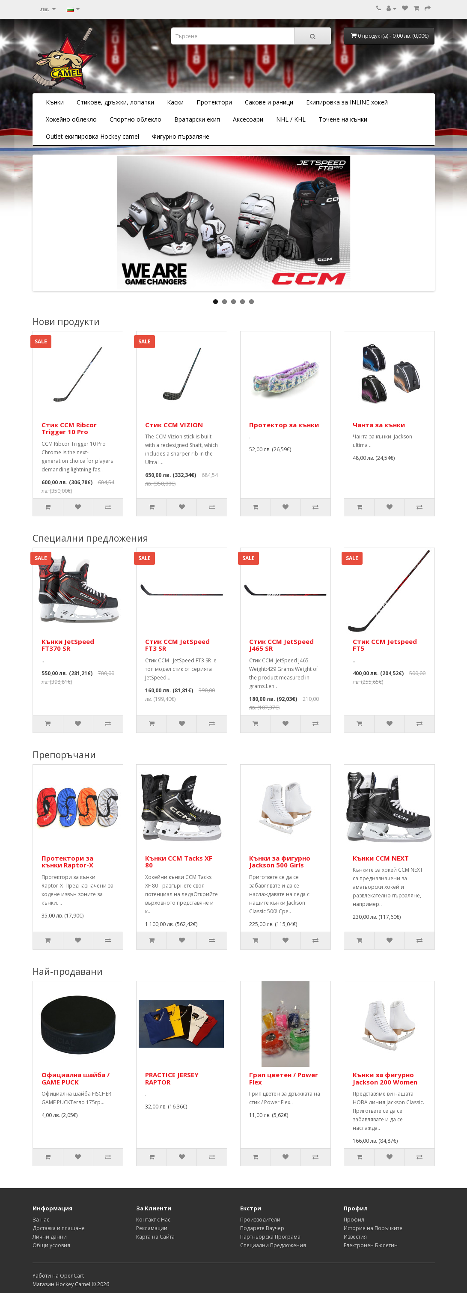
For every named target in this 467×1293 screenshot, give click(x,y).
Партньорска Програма (270, 1236)
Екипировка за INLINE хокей (347, 102)
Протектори (214, 102)
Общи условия (51, 1245)
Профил (354, 1219)
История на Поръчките (373, 1228)
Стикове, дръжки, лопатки (115, 102)
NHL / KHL (291, 119)
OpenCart (72, 1275)
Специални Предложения (273, 1245)
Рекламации (151, 1228)
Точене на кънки (342, 119)
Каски (175, 102)
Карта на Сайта (155, 1236)
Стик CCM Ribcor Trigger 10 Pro (69, 428)
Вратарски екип (197, 119)
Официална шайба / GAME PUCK (76, 1078)
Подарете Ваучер (262, 1228)
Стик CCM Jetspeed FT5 (385, 645)
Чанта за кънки (379, 424)
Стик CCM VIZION (174, 424)
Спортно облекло (135, 119)
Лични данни (50, 1236)
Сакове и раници (269, 102)
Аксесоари (248, 119)
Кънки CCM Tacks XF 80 (178, 862)
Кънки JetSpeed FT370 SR (68, 645)
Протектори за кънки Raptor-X (69, 862)
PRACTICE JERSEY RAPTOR (172, 1078)
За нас (41, 1219)
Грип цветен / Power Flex (283, 1078)
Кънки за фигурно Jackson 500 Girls (279, 862)
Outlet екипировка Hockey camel (92, 136)
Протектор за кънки (284, 424)
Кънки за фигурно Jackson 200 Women (385, 1078)
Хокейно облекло (71, 119)
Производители (260, 1219)
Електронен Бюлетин (371, 1245)
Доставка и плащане (59, 1228)
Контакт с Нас (153, 1219)
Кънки (55, 102)
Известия (355, 1236)
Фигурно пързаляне (180, 136)
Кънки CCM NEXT (381, 858)
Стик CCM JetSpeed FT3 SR (177, 645)
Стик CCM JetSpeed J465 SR (281, 645)
